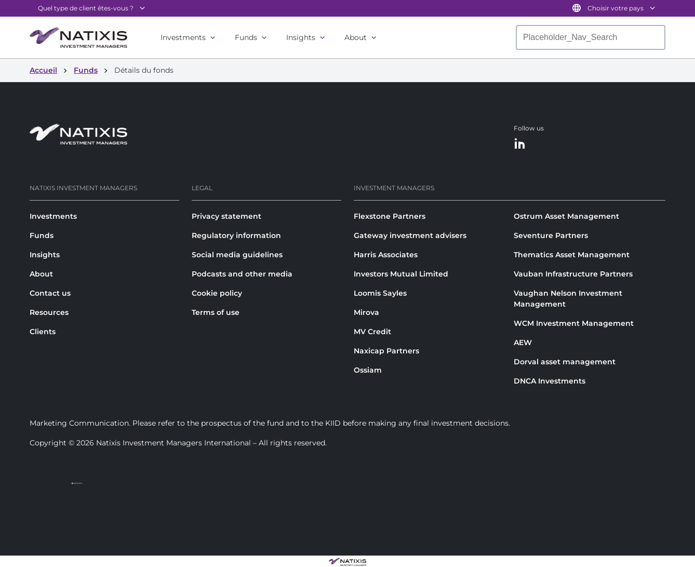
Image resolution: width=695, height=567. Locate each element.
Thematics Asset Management (572, 254)
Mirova (366, 312)
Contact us (50, 293)
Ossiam (368, 370)
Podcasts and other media (242, 274)
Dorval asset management (565, 361)
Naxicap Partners (386, 350)
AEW (523, 342)
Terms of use (215, 312)
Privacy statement (226, 216)
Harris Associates (386, 254)
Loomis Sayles (380, 293)
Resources (49, 312)
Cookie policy (217, 293)
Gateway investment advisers (410, 235)
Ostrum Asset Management (566, 216)
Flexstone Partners (389, 216)
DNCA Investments (549, 381)
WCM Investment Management (574, 323)
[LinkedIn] (520, 144)
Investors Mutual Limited (401, 274)
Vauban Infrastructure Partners (573, 274)
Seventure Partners (551, 235)
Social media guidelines (237, 254)
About (355, 37)
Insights (300, 37)
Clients (43, 331)
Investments (183, 37)
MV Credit (372, 331)
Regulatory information (236, 235)
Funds (246, 37)
